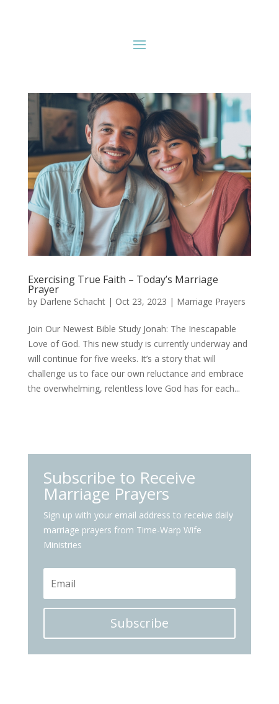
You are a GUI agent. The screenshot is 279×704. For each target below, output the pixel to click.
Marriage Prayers (211, 301)
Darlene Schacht (72, 301)
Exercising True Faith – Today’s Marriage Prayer (123, 284)
